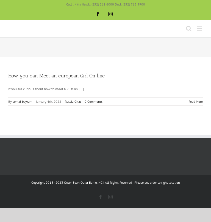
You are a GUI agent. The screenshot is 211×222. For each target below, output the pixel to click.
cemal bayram (22, 101)
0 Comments (93, 101)
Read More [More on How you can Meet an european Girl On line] (195, 101)
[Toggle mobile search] (188, 28)
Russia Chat (73, 101)
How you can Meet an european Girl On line (56, 76)
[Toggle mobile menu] (200, 28)
